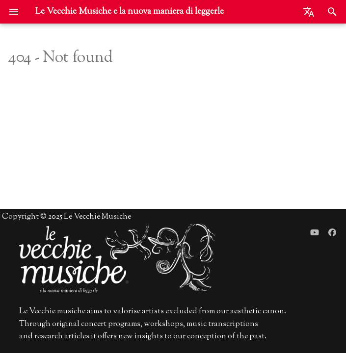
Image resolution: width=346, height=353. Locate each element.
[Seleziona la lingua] (309, 12)
